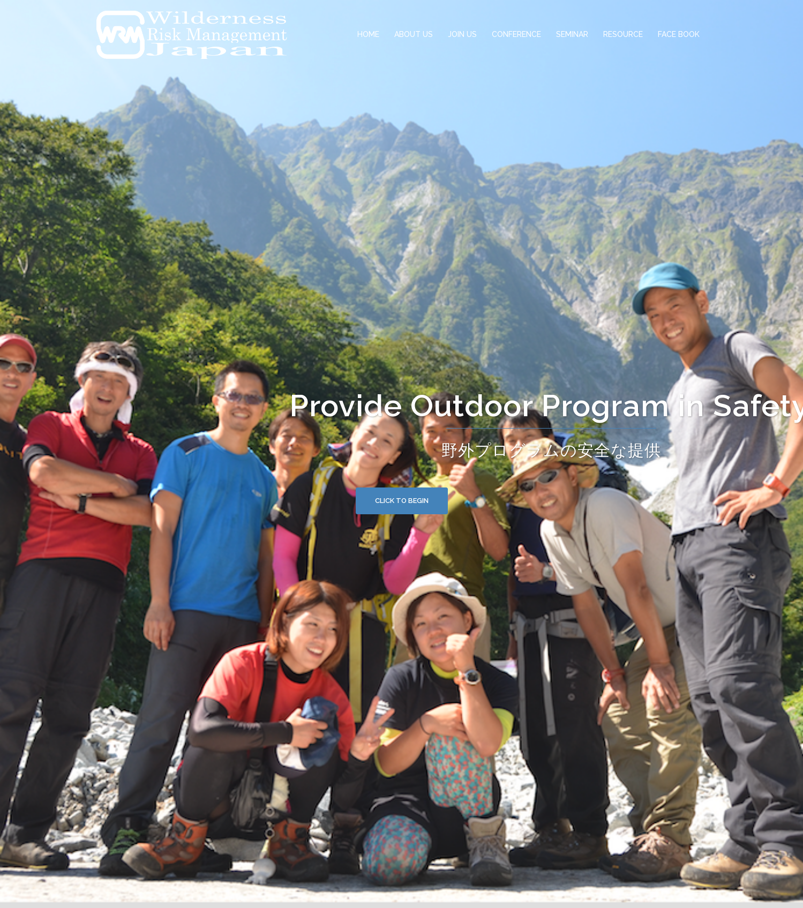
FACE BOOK (679, 34)
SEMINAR (572, 34)
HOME (368, 34)
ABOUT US (413, 34)
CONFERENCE (516, 34)
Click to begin (402, 501)
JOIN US (462, 34)
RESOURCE (623, 34)
